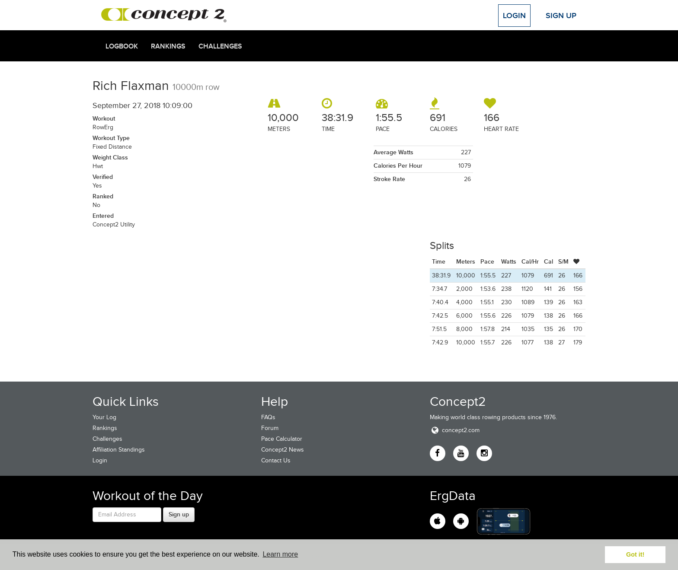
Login (514, 15)
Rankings (168, 46)
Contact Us (276, 460)
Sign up (179, 514)
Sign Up (561, 15)
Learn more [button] (280, 554)
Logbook (122, 46)
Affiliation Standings (119, 449)
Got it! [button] (635, 554)
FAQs (268, 417)
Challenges (220, 46)
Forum (269, 428)
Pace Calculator (281, 439)
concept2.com (455, 430)
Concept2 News (282, 449)
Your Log (104, 417)
